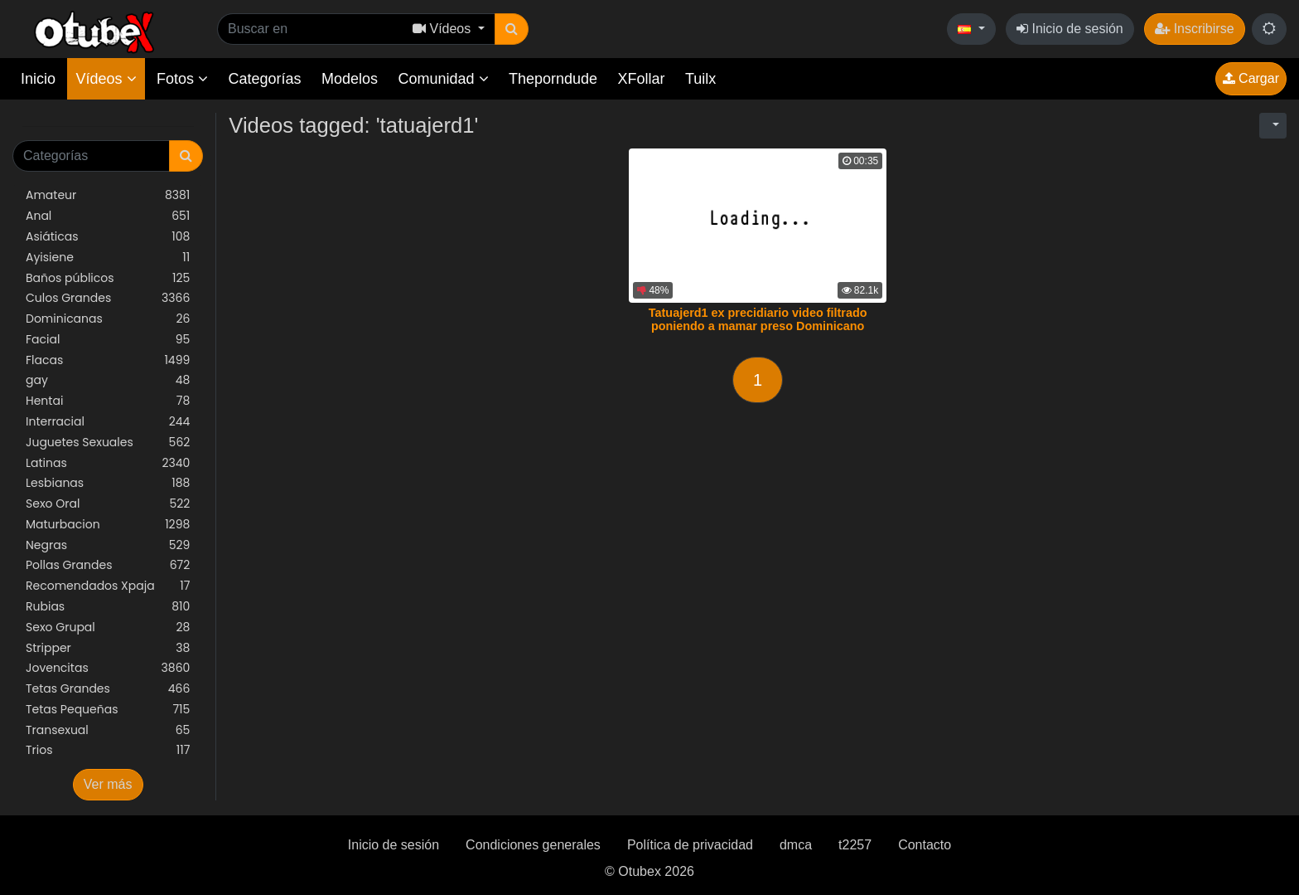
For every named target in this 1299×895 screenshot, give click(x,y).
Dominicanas (108, 319)
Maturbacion (108, 524)
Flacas (108, 360)
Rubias (108, 606)
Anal (108, 216)
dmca (796, 845)
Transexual (108, 730)
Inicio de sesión (1070, 29)
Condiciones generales (533, 845)
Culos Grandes (108, 298)
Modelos (349, 79)
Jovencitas (108, 668)
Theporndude (553, 79)
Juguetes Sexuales (108, 442)
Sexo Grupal (108, 627)
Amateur (108, 195)
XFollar (641, 79)
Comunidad (443, 79)
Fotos (182, 79)
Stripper (108, 648)
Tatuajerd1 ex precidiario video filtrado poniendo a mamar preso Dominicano (758, 319)
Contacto (924, 845)
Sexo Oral (108, 504)
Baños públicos (108, 278)
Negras (108, 545)
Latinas (108, 463)
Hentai (108, 401)
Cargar (1251, 78)
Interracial (108, 421)
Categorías (264, 79)
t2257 (855, 845)
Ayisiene (108, 257)
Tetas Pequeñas (108, 709)
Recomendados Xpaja (108, 586)
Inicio (38, 79)
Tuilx (700, 79)
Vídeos (105, 79)
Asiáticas (108, 237)
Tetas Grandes (108, 689)
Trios (108, 750)
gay (108, 380)
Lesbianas (108, 483)
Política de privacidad (690, 845)
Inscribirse (1194, 29)
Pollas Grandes (108, 565)
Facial (108, 339)
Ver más (108, 784)
